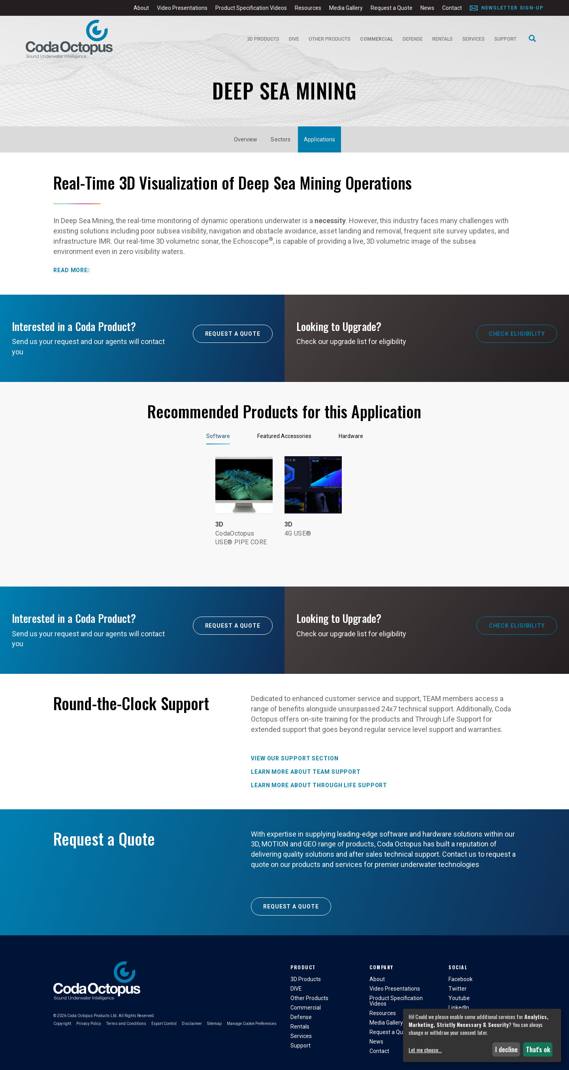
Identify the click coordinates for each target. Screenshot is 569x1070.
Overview (246, 139)
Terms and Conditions (126, 1023)
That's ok (538, 1049)
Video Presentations (182, 8)
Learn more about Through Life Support (319, 785)
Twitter (457, 988)
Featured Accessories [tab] (284, 436)
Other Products (329, 39)
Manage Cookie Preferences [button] (252, 1023)
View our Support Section (295, 758)
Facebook (460, 979)
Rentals (442, 39)
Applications (319, 139)
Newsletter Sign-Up (512, 8)
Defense (413, 39)
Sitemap (214, 1023)
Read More (70, 270)
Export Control (164, 1023)
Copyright (62, 1023)
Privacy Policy (88, 1023)
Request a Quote (392, 8)
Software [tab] (218, 436)
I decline (506, 1049)
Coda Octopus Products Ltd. (92, 1016)
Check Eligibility (517, 334)
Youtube (459, 998)
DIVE (294, 39)
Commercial (376, 39)
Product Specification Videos (251, 8)
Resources (308, 8)
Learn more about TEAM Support (306, 772)
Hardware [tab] (351, 436)
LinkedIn (458, 1007)
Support (505, 39)
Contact (452, 8)
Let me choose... (425, 1050)
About (141, 8)
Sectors (280, 139)
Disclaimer (192, 1023)
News (427, 8)
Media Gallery (346, 8)
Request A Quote (233, 334)
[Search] (532, 39)
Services (473, 39)
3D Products (263, 39)
